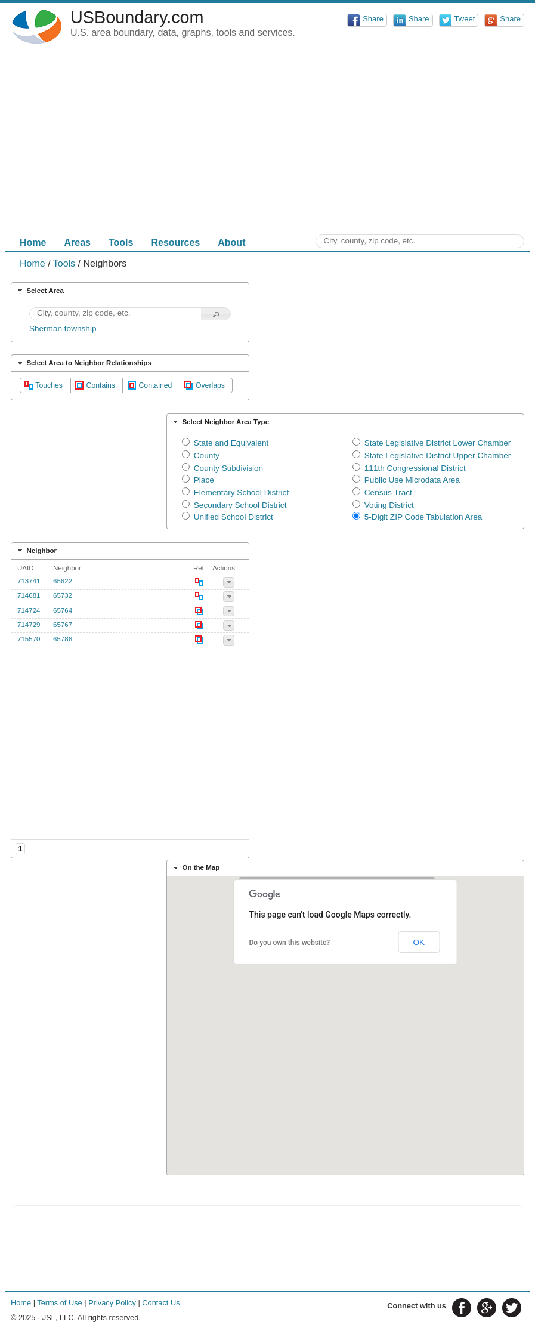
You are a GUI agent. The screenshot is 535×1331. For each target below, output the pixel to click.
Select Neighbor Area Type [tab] (220, 422)
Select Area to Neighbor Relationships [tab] (83, 363)
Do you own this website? (289, 942)
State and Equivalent (231, 442)
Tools (121, 242)
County (206, 455)
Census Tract (388, 492)
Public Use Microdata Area (412, 479)
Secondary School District (240, 505)
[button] (216, 314)
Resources (175, 242)
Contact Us (161, 1302)
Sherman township (63, 328)
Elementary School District (241, 492)
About (231, 242)
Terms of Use (59, 1302)
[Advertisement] (267, 142)
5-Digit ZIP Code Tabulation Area (423, 516)
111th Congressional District (415, 468)
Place (204, 479)
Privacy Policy (112, 1302)
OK (419, 942)
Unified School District (233, 516)
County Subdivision (228, 468)
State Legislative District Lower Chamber (437, 442)
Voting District (389, 505)
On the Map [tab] (195, 868)
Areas (77, 242)
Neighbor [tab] (36, 550)
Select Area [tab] (39, 290)
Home (33, 242)
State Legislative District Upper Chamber (437, 455)
